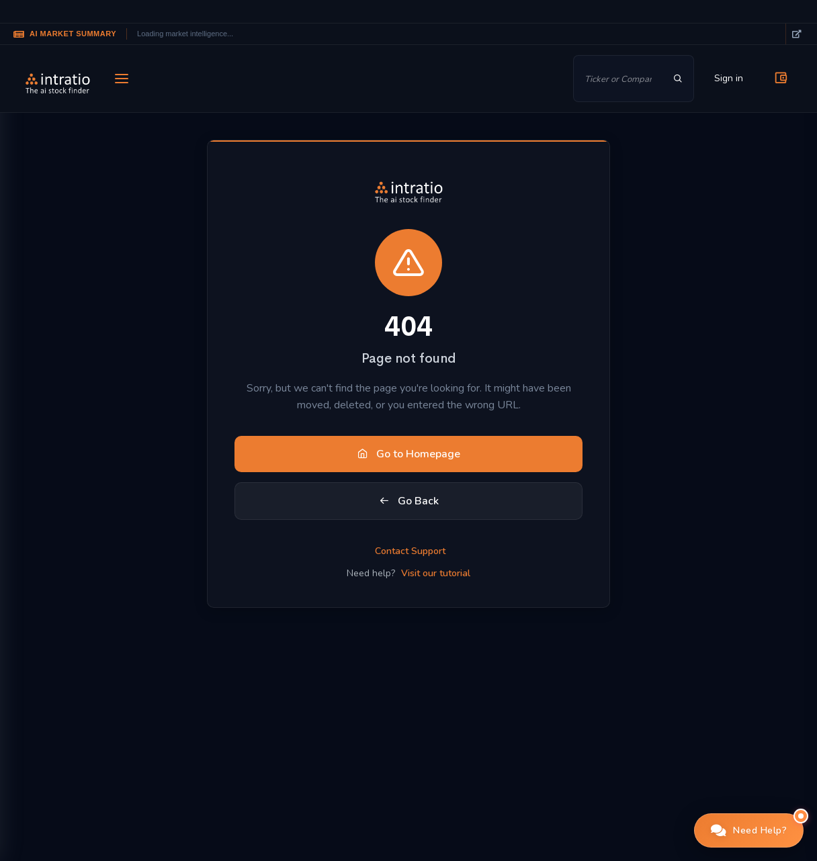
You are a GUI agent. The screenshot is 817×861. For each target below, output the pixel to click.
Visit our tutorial (435, 573)
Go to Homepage (408, 454)
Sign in (728, 78)
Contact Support (410, 551)
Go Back (409, 501)
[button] (749, 830)
